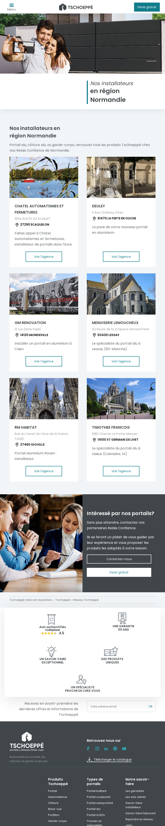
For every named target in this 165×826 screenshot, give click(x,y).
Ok (150, 678)
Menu (11, 8)
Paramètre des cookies (130, 821)
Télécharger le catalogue (109, 731)
